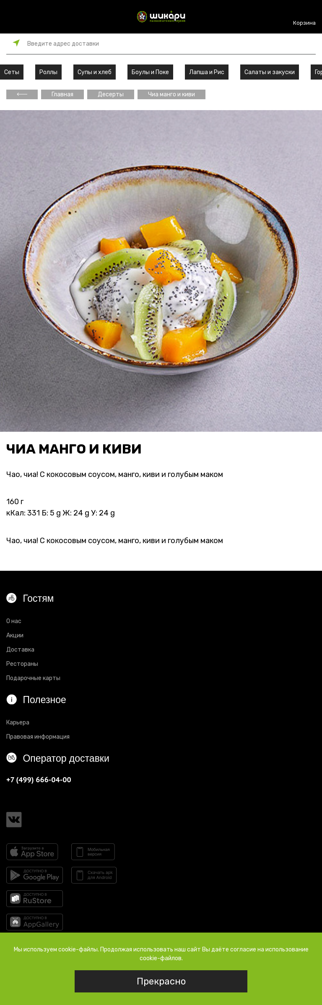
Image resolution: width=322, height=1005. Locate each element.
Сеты (11, 72)
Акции (14, 635)
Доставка (20, 649)
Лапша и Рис (206, 72)
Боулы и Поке (150, 72)
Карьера (17, 722)
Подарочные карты (33, 678)
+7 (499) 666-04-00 (38, 779)
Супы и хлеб (95, 72)
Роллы (48, 72)
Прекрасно (161, 981)
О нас (13, 621)
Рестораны (22, 663)
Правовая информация (38, 736)
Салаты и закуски (269, 72)
